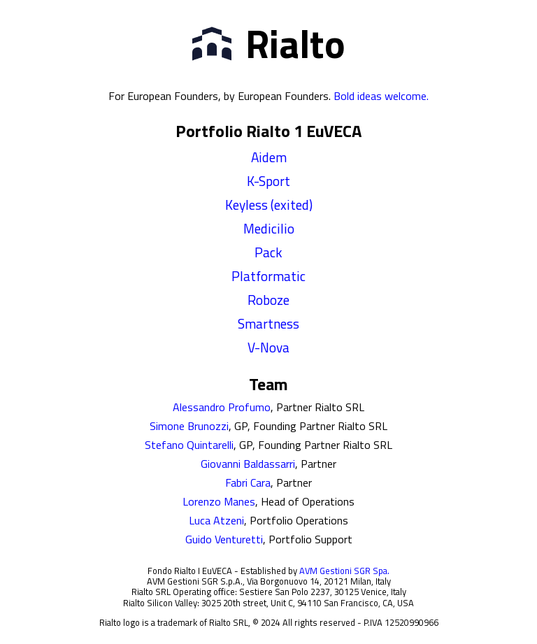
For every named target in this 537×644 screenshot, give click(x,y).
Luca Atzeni (216, 520)
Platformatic (268, 276)
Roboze (268, 299)
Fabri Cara (248, 482)
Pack (268, 252)
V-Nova (268, 347)
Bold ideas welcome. (381, 95)
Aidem (269, 157)
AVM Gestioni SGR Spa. (344, 571)
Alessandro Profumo (222, 407)
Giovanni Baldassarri (248, 463)
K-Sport (268, 181)
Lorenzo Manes (218, 501)
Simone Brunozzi (189, 425)
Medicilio (268, 228)
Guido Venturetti (224, 539)
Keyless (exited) (269, 204)
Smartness (268, 323)
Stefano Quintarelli (189, 444)
